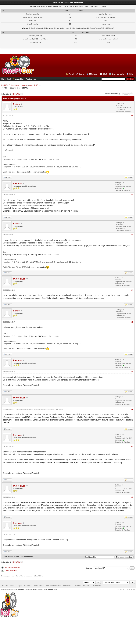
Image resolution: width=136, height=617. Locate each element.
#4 (132, 290)
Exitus (16, 104)
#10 (132, 534)
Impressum (87, 586)
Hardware (24, 85)
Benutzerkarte (118, 74)
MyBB (35, 589)
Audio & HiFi (33, 85)
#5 (132, 322)
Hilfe (131, 74)
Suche (81, 74)
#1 (132, 115)
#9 (132, 497)
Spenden (78, 586)
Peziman (17, 183)
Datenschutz (97, 586)
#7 (132, 409)
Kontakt (5, 586)
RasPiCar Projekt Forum (10, 85)
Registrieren (31, 79)
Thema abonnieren (11, 570)
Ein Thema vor (27, 557)
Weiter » (19, 94)
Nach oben (28, 586)
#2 (132, 195)
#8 (132, 446)
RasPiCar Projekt (16, 586)
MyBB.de (21, 589)
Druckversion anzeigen (12, 567)
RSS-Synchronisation (53, 586)
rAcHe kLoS (19, 279)
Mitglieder (93, 74)
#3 (132, 235)
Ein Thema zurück (11, 557)
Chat (105, 74)
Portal (71, 74)
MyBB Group (52, 589)
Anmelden (19, 79)
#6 (132, 372)
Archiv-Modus (39, 586)
